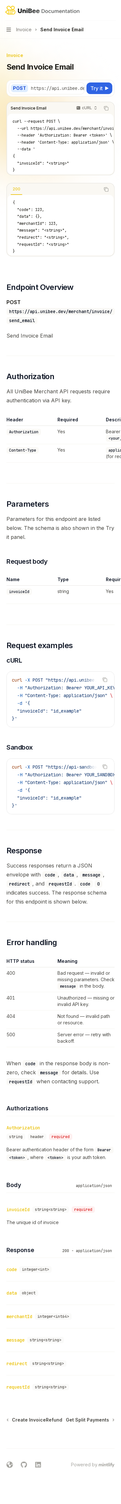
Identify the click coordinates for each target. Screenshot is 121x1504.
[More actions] (112, 10)
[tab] (16, 189)
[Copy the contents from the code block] (106, 108)
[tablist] (53, 189)
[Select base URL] (62, 88)
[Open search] (100, 10)
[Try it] (99, 88)
